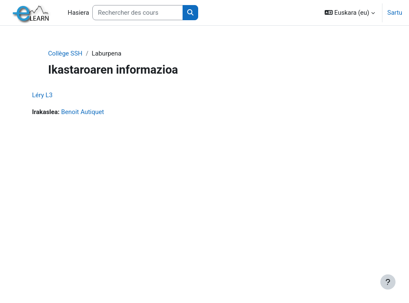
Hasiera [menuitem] (78, 12)
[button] (349, 12)
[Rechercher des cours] (137, 12)
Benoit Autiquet (82, 112)
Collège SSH (65, 53)
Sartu (394, 12)
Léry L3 (42, 95)
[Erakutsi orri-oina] (388, 282)
